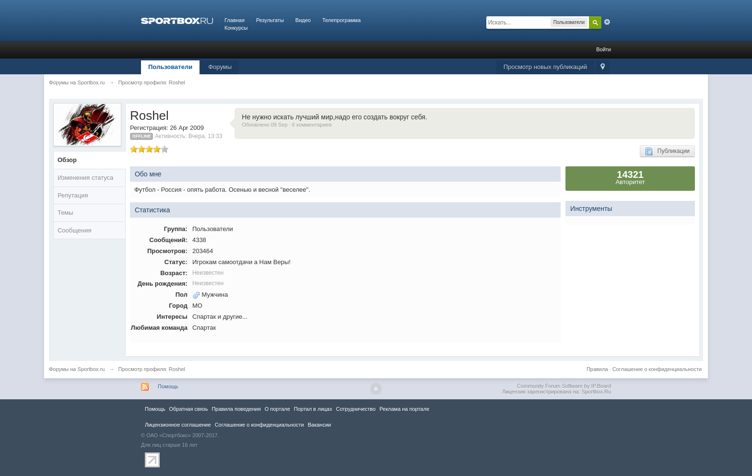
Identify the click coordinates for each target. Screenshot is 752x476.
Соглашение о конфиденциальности (657, 369)
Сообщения (75, 230)
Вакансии (319, 425)
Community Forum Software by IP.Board (564, 386)
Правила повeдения (236, 409)
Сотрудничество (356, 409)
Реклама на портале (404, 409)
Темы (65, 212)
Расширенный (607, 22)
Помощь (168, 386)
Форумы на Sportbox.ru (77, 369)
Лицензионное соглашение (178, 425)
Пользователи (170, 66)
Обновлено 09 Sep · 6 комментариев (286, 125)
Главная (234, 20)
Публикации (667, 151)
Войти (603, 49)
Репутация (73, 195)
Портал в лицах (313, 409)
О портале (277, 409)
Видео (303, 20)
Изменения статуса (85, 177)
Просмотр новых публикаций (545, 66)
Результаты (270, 20)
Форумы (220, 66)
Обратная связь (188, 409)
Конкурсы (235, 28)
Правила (597, 369)
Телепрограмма (341, 20)
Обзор (67, 159)
